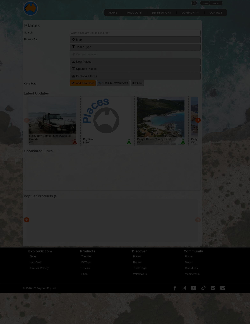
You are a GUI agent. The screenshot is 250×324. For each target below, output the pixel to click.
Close (156, 66)
